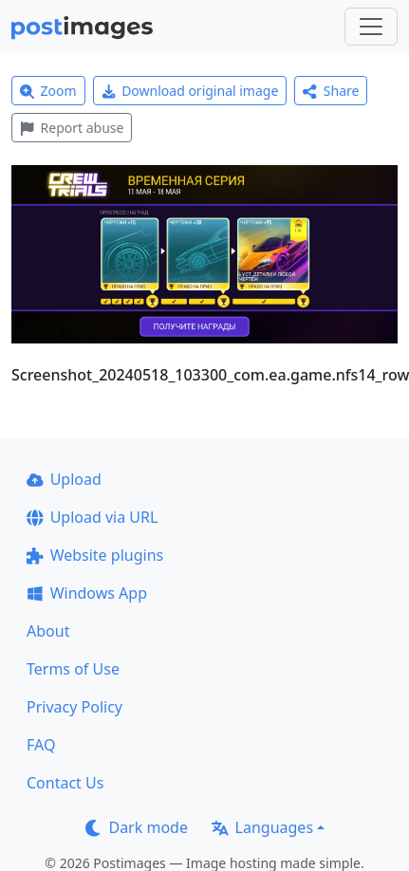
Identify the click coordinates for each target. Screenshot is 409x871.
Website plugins (95, 555)
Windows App (87, 593)
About (48, 631)
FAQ (41, 744)
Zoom (48, 91)
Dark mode (136, 827)
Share (331, 91)
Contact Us (65, 782)
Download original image (190, 91)
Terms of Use (73, 668)
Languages (262, 827)
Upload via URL (92, 517)
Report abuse (71, 128)
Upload (64, 479)
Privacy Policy (74, 706)
